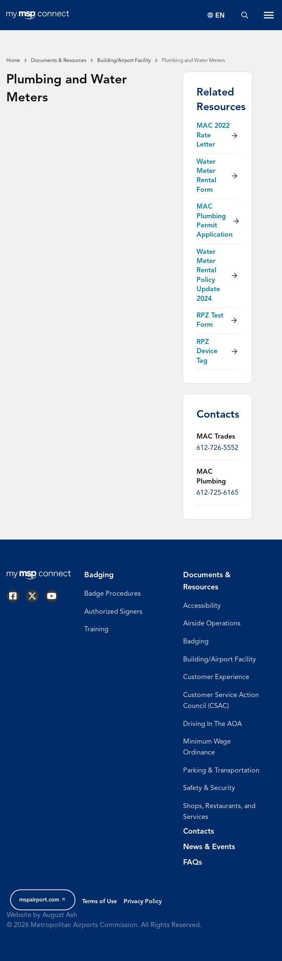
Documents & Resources (58, 60)
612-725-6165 (217, 493)
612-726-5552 (217, 448)
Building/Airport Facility (124, 60)
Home (13, 60)
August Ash (59, 915)
